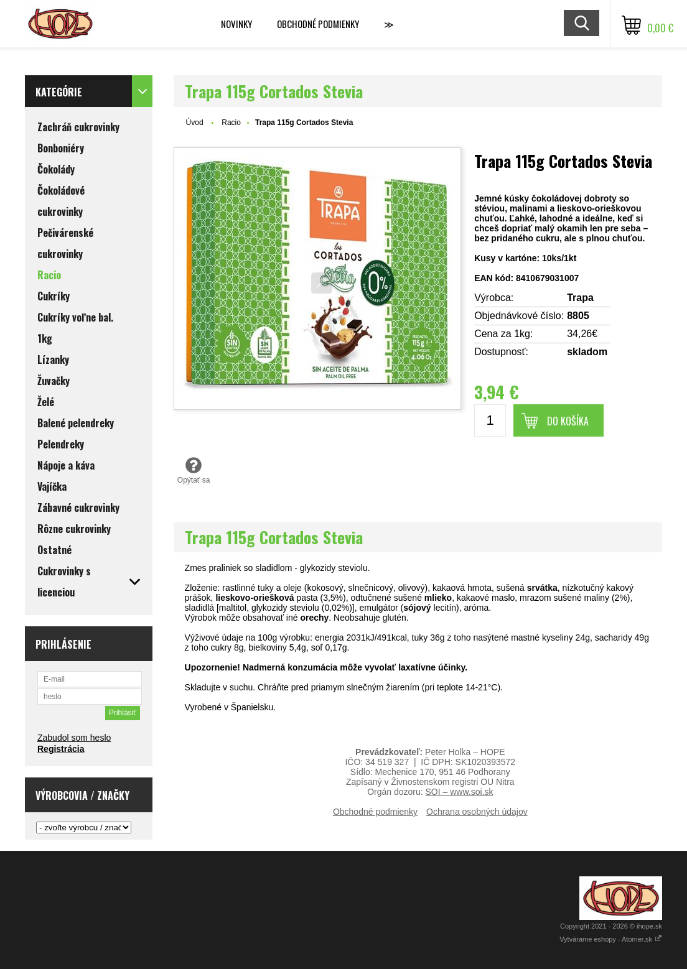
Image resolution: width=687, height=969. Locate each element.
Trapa (580, 297)
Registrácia (60, 749)
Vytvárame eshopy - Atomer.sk (610, 939)
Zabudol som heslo (74, 738)
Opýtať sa (194, 470)
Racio (231, 122)
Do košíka (568, 421)
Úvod (194, 122)
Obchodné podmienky (318, 23)
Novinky (236, 23)
